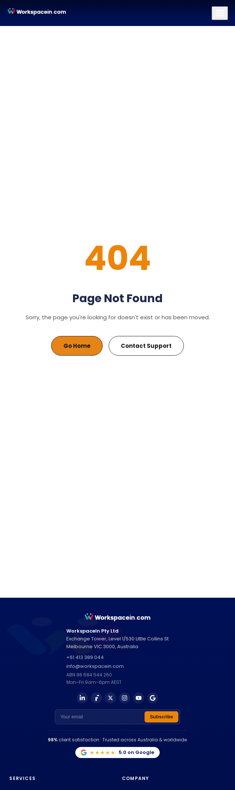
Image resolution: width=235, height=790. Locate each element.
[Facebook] (96, 698)
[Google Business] (152, 698)
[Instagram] (124, 698)
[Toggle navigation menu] (220, 13)
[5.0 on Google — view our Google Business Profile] (117, 752)
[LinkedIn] (82, 698)
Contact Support (146, 346)
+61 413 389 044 (85, 657)
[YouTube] (138, 698)
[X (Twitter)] (110, 698)
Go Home (76, 346)
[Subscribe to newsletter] (161, 716)
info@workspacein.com (95, 666)
